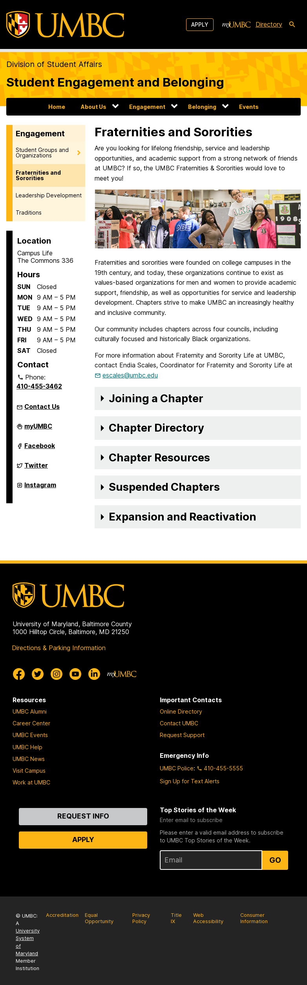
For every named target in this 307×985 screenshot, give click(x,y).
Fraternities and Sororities (38, 175)
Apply (199, 24)
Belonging (202, 106)
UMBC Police (177, 768)
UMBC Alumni (30, 711)
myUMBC (38, 429)
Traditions (29, 212)
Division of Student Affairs (54, 64)
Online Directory (181, 711)
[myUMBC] (236, 24)
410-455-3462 (39, 386)
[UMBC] (65, 24)
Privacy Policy (141, 918)
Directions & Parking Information (59, 648)
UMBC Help (27, 747)
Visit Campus (29, 770)
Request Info (83, 816)
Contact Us (42, 406)
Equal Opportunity (99, 918)
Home (56, 106)
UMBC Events (30, 735)
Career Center (31, 723)
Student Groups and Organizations (42, 152)
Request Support (182, 735)
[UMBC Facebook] (18, 674)
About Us (93, 106)
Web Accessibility (208, 918)
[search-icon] (292, 24)
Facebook (39, 449)
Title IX (176, 918)
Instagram (40, 488)
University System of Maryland (28, 942)
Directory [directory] (269, 24)
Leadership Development (49, 195)
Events (249, 106)
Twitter (36, 468)
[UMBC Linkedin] (94, 674)
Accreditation (62, 915)
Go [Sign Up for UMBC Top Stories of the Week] (275, 860)
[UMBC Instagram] (56, 674)
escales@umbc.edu (130, 375)
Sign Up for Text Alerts (189, 781)
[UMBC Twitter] (37, 674)
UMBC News (29, 758)
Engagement (147, 106)
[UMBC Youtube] (75, 674)
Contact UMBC (179, 723)
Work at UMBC (31, 782)
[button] (198, 398)
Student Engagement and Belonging (115, 82)
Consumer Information (254, 918)
